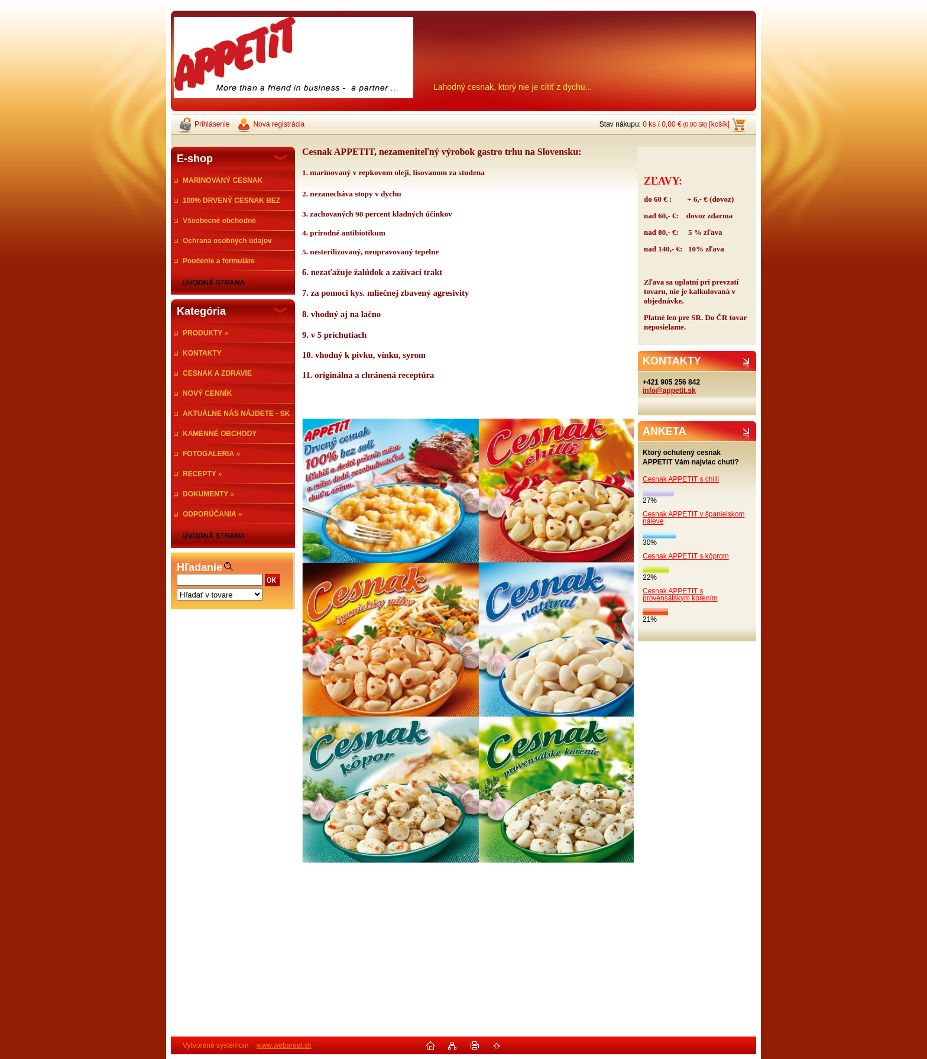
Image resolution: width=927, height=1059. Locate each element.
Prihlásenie (212, 124)
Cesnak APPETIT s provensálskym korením (680, 594)
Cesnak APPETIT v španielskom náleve (694, 518)
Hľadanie (199, 567)
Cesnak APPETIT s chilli (681, 479)
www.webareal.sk (284, 1045)
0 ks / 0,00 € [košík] (686, 124)
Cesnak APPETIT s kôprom (686, 556)
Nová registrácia (278, 124)
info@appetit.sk (669, 390)
